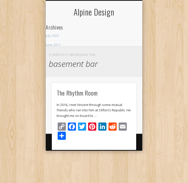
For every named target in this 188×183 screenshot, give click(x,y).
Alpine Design (94, 12)
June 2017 (53, 44)
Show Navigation (124, 45)
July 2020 (52, 35)
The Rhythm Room (77, 92)
